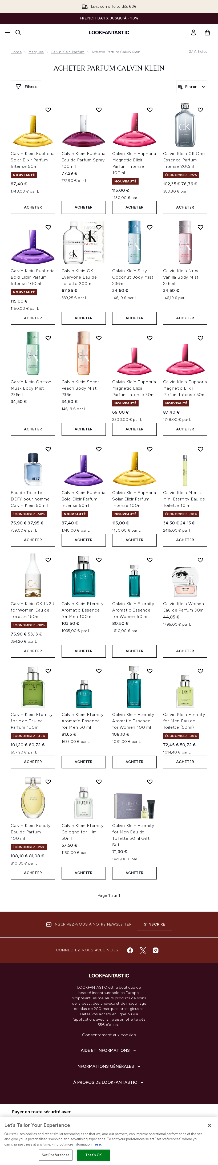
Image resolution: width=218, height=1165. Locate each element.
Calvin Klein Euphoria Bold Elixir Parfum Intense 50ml (84, 499)
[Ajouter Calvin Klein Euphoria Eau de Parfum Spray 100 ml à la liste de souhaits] (98, 109)
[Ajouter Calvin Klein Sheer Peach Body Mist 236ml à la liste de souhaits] (98, 338)
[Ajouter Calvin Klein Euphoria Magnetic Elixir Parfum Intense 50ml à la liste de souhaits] (200, 338)
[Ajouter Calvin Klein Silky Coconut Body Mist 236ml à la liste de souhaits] (149, 227)
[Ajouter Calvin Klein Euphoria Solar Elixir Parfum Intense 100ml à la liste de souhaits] (149, 449)
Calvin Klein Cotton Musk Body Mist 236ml (31, 388)
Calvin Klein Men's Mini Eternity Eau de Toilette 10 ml (184, 499)
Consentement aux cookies (109, 1034)
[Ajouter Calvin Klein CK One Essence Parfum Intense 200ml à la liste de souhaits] (200, 109)
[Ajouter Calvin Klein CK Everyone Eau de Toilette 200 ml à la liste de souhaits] (98, 227)
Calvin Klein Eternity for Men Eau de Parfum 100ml (32, 721)
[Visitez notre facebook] (130, 950)
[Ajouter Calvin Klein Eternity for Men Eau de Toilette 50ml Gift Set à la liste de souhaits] (149, 781)
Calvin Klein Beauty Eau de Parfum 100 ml (31, 832)
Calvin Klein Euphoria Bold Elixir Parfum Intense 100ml (33, 277)
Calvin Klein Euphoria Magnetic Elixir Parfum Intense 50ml (185, 388)
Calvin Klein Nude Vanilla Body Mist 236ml (181, 277)
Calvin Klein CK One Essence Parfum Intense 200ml (184, 160)
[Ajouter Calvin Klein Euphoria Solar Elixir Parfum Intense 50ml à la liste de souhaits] (48, 109)
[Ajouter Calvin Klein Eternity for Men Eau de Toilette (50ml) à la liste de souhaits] (200, 671)
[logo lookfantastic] (109, 32)
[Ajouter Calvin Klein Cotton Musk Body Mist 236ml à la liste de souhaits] (48, 338)
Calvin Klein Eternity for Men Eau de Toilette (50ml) (184, 721)
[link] (193, 32)
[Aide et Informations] (109, 1050)
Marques (36, 52)
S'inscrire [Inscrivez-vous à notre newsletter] (154, 924)
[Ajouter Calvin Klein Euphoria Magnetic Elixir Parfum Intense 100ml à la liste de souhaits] (149, 109)
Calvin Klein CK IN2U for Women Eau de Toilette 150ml (32, 610)
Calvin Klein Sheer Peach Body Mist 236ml (80, 388)
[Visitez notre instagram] (155, 950)
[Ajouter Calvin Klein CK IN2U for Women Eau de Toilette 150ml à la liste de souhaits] (48, 559)
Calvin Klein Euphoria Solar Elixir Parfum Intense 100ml (134, 499)
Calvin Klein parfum (67, 52)
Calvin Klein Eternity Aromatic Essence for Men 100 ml (83, 610)
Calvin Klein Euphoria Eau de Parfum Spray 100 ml (84, 160)
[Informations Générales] (109, 1066)
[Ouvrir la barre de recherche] (18, 32)
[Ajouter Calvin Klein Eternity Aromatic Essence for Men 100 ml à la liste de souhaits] (98, 559)
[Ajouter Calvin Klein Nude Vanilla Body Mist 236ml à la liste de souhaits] (200, 227)
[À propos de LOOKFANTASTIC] (109, 1082)
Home (16, 52)
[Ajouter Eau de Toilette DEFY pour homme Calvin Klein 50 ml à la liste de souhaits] (48, 449)
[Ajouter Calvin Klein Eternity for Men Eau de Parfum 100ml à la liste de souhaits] (48, 671)
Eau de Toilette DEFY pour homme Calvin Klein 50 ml (30, 499)
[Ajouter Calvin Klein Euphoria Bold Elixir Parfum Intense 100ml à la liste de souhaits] (48, 227)
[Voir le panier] (207, 32)
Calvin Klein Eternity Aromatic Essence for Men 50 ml (83, 721)
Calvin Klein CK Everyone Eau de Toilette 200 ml (79, 277)
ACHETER (33, 207)
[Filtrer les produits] (191, 86)
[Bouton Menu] (7, 32)
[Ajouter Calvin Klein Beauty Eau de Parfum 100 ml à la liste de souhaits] (48, 781)
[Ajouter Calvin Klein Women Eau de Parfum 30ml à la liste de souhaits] (200, 559)
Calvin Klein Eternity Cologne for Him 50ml (83, 832)
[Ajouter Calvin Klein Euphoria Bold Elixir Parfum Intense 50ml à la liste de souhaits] (98, 449)
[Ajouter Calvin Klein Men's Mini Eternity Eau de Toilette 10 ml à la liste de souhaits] (200, 449)
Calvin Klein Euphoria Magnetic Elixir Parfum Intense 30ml (134, 388)
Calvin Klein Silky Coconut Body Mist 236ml (133, 277)
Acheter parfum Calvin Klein (109, 68)
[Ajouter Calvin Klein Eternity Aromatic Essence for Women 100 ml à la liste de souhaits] (149, 671)
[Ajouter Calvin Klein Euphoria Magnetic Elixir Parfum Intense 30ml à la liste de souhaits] (149, 338)
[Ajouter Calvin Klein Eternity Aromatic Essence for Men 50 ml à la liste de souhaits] (98, 671)
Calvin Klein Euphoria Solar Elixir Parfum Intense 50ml (33, 160)
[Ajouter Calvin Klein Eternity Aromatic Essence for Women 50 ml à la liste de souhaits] (149, 559)
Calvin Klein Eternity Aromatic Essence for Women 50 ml (133, 610)
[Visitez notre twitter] (142, 950)
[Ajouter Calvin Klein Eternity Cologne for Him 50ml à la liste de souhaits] (98, 781)
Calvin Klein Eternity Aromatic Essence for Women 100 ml (133, 721)
